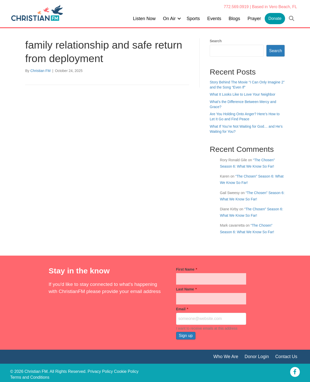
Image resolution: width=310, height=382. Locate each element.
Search (216, 41)
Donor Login (256, 356)
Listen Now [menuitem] (144, 18)
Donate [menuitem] (274, 18)
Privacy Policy (100, 371)
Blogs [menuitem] (234, 18)
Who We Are (225, 356)
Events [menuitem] (214, 18)
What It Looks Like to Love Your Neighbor (242, 94)
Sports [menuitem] (193, 18)
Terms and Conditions (30, 377)
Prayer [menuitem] (254, 18)
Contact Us (286, 356)
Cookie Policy (126, 371)
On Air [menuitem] (169, 18)
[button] (179, 18)
